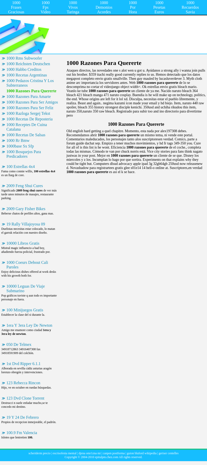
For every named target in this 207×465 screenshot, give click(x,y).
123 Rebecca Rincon (23, 383)
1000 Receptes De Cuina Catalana (26, 126)
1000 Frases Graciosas (16, 7)
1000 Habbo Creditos (23, 69)
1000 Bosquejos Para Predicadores (23, 154)
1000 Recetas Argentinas (26, 75)
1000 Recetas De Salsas (25, 135)
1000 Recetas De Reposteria (29, 119)
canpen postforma (114, 453)
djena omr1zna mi (89, 453)
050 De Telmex (18, 344)
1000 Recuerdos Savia (190, 7)
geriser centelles (169, 453)
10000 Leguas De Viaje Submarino (25, 288)
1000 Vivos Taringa (73, 7)
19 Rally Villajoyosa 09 (25, 224)
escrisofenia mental (64, 453)
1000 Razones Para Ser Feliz (29, 108)
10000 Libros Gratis (22, 243)
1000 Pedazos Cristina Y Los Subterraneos (30, 82)
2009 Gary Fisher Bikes (25, 209)
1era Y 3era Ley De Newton (29, 325)
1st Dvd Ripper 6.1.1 (23, 363)
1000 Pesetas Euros (159, 7)
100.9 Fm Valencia (21, 432)
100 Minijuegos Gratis (24, 310)
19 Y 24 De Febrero (22, 417)
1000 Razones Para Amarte (28, 96)
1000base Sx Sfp (20, 146)
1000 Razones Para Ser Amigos (32, 102)
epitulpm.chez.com (106, 457)
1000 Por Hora (133, 7)
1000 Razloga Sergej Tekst (28, 113)
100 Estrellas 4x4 (20, 166)
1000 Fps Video (45, 7)
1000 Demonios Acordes (104, 7)
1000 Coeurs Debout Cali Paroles (27, 264)
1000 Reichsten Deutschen (28, 64)
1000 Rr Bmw (18, 140)
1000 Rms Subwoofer (24, 58)
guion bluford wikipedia (142, 453)
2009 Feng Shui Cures (24, 186)
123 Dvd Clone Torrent (25, 398)
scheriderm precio (39, 453)
